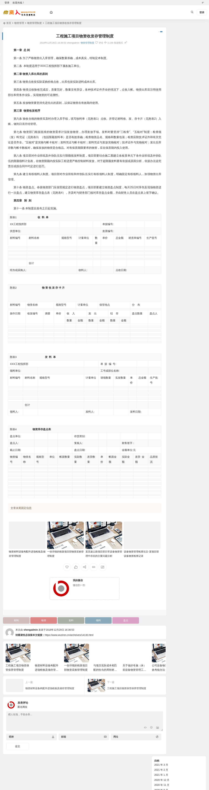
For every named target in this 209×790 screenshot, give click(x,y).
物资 (39, 627)
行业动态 (159, 424)
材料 (15, 627)
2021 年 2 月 (161, 40)
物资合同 (159, 393)
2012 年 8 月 (161, 247)
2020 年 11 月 (161, 56)
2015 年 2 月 (161, 157)
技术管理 (159, 353)
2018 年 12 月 (161, 91)
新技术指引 (160, 313)
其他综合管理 (161, 373)
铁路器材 (159, 444)
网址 (104, 744)
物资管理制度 (34, 23)
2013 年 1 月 (161, 222)
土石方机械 (160, 434)
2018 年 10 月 (161, 101)
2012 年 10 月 (161, 237)
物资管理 (19, 23)
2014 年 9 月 (161, 177)
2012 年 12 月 (161, 227)
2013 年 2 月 (161, 217)
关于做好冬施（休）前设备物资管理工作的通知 (134, 677)
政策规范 (159, 308)
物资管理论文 (161, 318)
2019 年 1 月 (161, 86)
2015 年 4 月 (161, 146)
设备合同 (159, 398)
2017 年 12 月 (161, 106)
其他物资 (159, 439)
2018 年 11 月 (161, 96)
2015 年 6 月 (161, 136)
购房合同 (159, 414)
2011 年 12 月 (161, 283)
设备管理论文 (161, 338)
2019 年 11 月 (161, 66)
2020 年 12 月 (161, 50)
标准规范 (159, 383)
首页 (8, 23)
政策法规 (159, 378)
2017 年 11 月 (161, 111)
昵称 (11, 744)
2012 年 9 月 (161, 242)
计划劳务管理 (161, 363)
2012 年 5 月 (161, 263)
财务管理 (159, 358)
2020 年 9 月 (161, 61)
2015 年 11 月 (161, 121)
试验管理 (159, 368)
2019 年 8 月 (161, 81)
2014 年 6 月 (161, 192)
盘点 (113, 627)
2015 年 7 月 (161, 131)
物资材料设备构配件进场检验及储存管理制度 (46, 677)
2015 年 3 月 (161, 151)
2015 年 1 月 (161, 162)
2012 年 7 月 (161, 252)
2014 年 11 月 (161, 172)
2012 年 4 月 (161, 268)
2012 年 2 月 (161, 278)
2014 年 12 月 (161, 167)
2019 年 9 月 (161, 76)
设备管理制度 (161, 343)
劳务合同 (159, 409)
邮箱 (58, 744)
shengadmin (31, 637)
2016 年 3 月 (161, 116)
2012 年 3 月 (161, 273)
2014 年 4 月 (161, 202)
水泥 (156, 454)
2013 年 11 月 (161, 212)
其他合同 (159, 419)
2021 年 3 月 (161, 35)
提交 (17, 753)
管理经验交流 (161, 328)
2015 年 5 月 (161, 141)
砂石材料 (159, 429)
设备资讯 (159, 297)
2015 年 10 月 (161, 126)
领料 (88, 627)
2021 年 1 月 (161, 45)
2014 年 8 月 (161, 182)
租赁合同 (159, 403)
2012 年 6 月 (161, 258)
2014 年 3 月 (161, 207)
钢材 (156, 459)
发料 (64, 627)
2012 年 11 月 (161, 232)
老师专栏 (159, 449)
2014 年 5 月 (161, 197)
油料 (156, 464)
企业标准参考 (161, 388)
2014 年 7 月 (161, 187)
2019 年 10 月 (161, 71)
